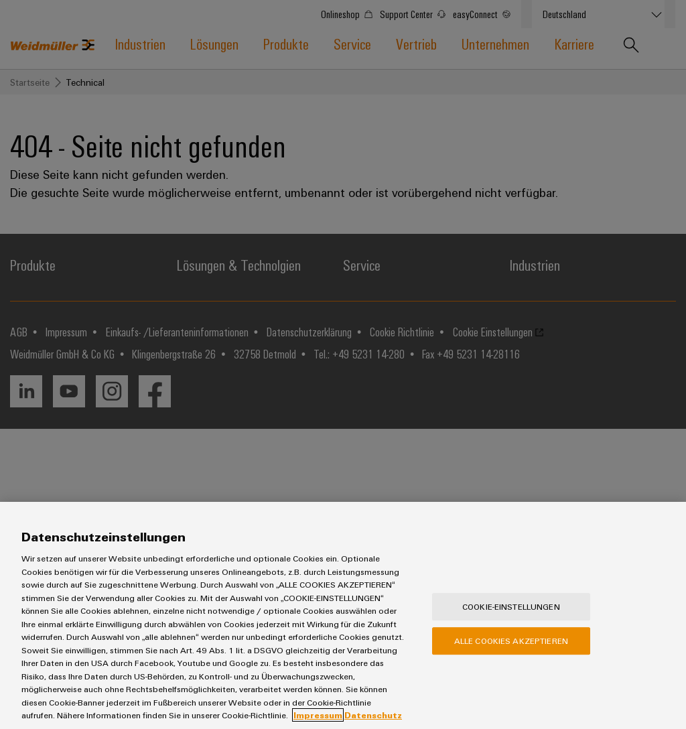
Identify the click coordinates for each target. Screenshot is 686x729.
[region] (343, 615)
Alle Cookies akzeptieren (511, 640)
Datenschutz (373, 715)
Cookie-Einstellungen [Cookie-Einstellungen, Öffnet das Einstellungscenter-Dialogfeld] (511, 606)
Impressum (317, 715)
